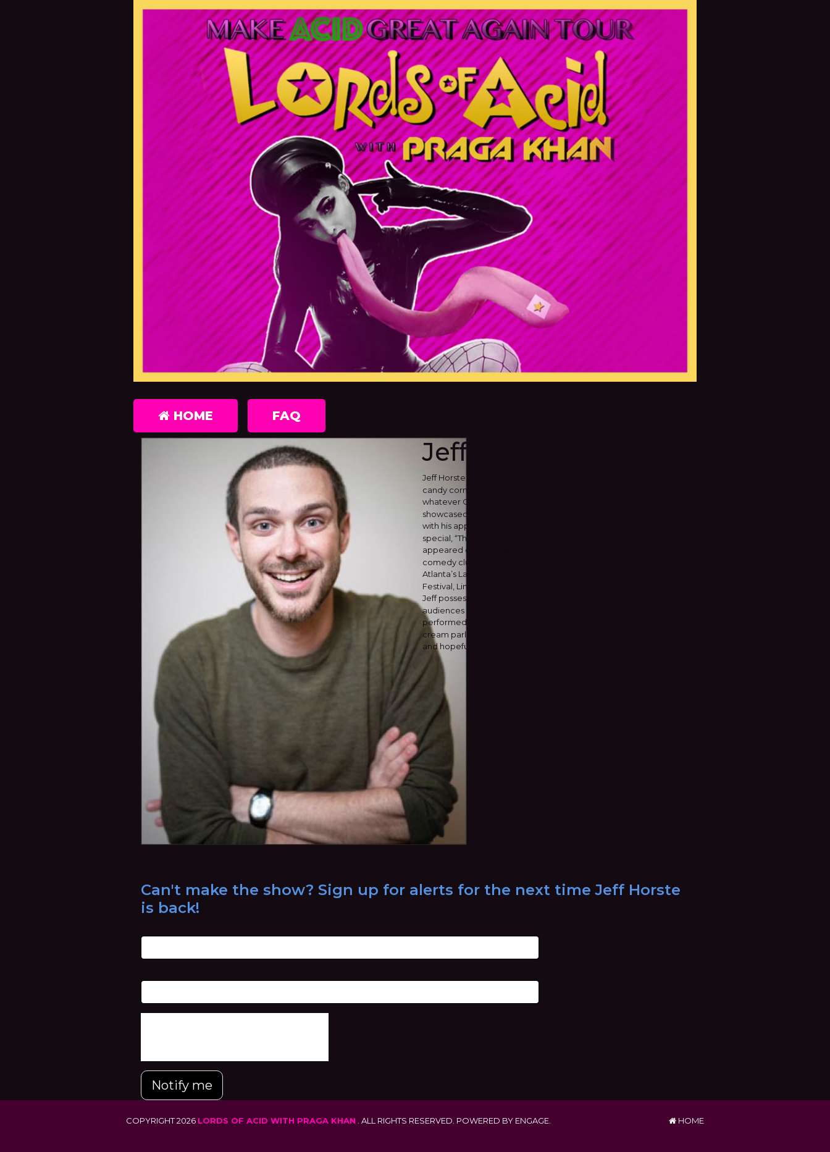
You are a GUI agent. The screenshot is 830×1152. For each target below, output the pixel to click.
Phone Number (172, 974)
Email (151, 929)
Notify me (181, 1085)
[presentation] (235, 1037)
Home (185, 415)
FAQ (286, 415)
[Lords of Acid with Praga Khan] (415, 191)
